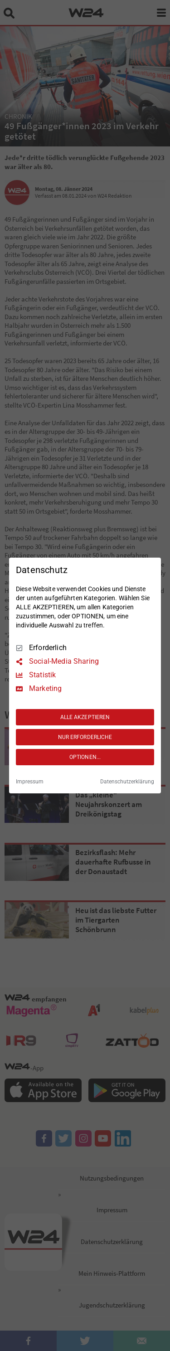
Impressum (30, 781)
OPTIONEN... (85, 757)
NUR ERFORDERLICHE (85, 737)
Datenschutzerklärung (127, 781)
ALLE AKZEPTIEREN (85, 717)
